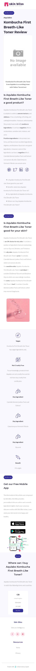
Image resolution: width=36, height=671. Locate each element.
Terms (18, 647)
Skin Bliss (18, 622)
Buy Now (18, 610)
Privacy (18, 653)
